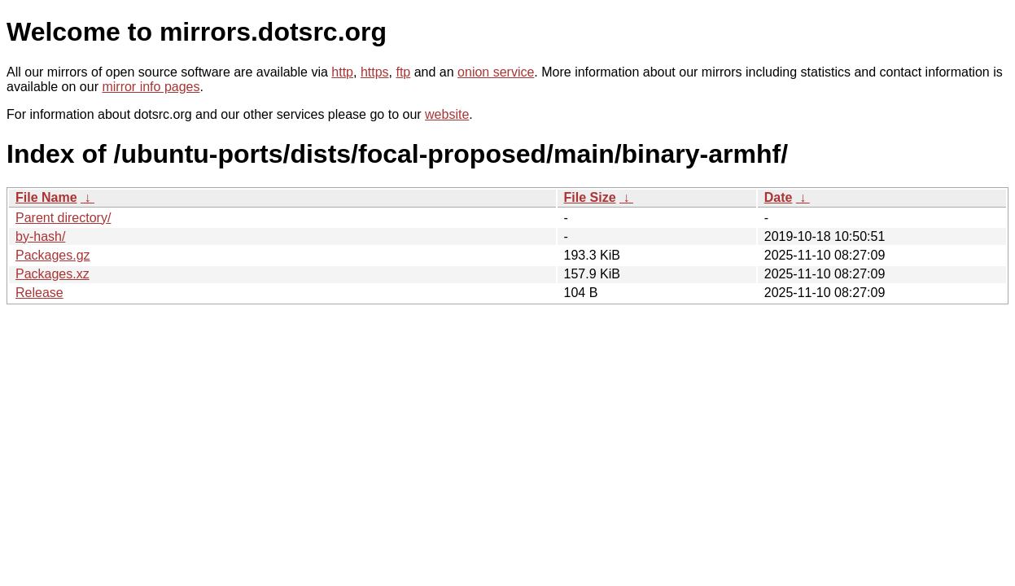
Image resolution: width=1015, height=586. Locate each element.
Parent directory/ (63, 218)
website (447, 114)
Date (778, 197)
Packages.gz (52, 255)
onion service (495, 72)
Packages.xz (52, 274)
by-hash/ (40, 236)
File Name (46, 197)
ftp (403, 72)
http (342, 72)
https (375, 72)
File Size (590, 197)
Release (39, 293)
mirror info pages (150, 87)
